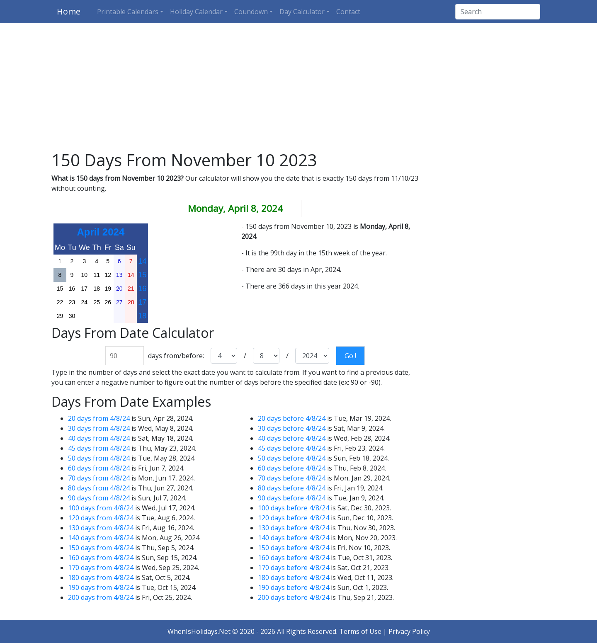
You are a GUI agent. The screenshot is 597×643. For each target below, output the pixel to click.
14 (142, 261)
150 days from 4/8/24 (100, 547)
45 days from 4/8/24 (99, 448)
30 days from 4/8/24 (99, 428)
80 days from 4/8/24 (99, 488)
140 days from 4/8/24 (100, 537)
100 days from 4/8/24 (100, 507)
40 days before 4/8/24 (291, 438)
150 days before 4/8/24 (293, 547)
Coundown (251, 11)
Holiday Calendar (196, 11)
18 (142, 316)
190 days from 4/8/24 (100, 587)
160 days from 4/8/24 (100, 557)
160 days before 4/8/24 (293, 557)
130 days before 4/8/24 (293, 527)
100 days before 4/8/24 (293, 507)
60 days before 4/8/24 (291, 468)
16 (142, 288)
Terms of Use (360, 631)
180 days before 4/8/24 (293, 577)
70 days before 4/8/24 (291, 478)
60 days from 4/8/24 (99, 468)
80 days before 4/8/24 (291, 488)
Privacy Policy (409, 631)
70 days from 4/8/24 (99, 478)
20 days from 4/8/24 (99, 418)
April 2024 (101, 232)
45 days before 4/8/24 (291, 448)
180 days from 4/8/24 (100, 577)
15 (142, 275)
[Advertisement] (298, 89)
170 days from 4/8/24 (100, 567)
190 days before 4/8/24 (293, 587)
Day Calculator (302, 11)
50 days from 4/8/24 (99, 458)
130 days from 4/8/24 (100, 527)
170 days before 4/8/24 (293, 567)
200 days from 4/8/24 (100, 597)
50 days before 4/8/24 (291, 458)
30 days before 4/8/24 (291, 428)
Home (68, 11)
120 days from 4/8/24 (100, 517)
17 (142, 302)
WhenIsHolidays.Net (199, 631)
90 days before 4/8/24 (291, 497)
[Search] (497, 11)
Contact (348, 11)
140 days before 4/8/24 (293, 537)
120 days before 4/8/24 (293, 517)
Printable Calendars (127, 11)
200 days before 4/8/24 (293, 597)
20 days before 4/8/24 (291, 418)
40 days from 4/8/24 (99, 438)
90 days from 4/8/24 (99, 497)
